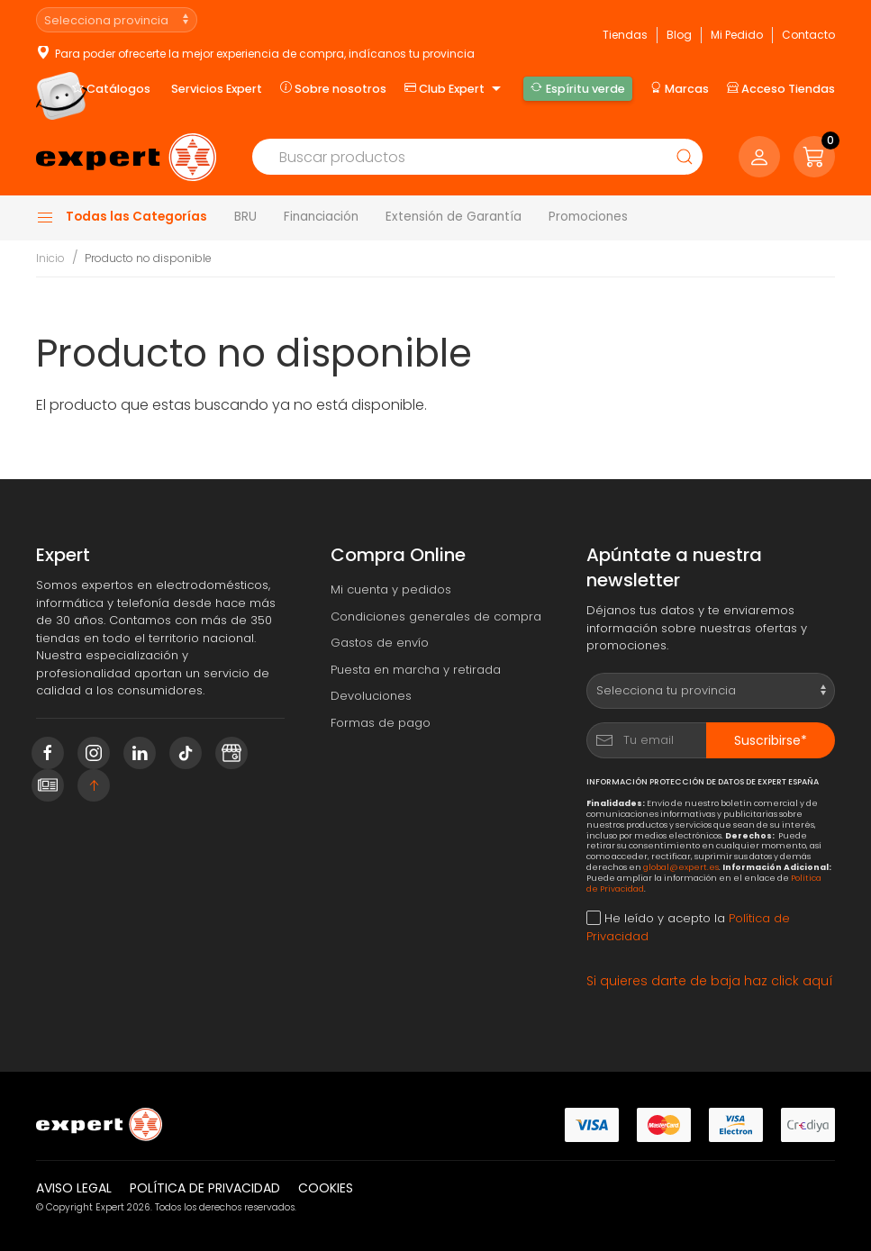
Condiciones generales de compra (436, 616)
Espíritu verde (577, 88)
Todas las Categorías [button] (121, 217)
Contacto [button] (808, 34)
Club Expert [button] (454, 89)
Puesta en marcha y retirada (416, 669)
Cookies (325, 1188)
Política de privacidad (205, 1188)
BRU (245, 216)
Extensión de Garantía (454, 216)
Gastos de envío (380, 642)
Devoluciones (371, 695)
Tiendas (625, 34)
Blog (679, 34)
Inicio (50, 258)
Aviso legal (74, 1188)
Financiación (321, 216)
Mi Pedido (737, 34)
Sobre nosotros (333, 88)
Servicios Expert (216, 88)
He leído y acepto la (688, 927)
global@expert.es (681, 867)
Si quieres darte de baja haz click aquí (709, 981)
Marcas (679, 88)
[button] (814, 156)
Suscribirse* (770, 740)
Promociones (588, 216)
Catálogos (111, 88)
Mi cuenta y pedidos (391, 589)
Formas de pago (381, 722)
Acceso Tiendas (781, 88)
